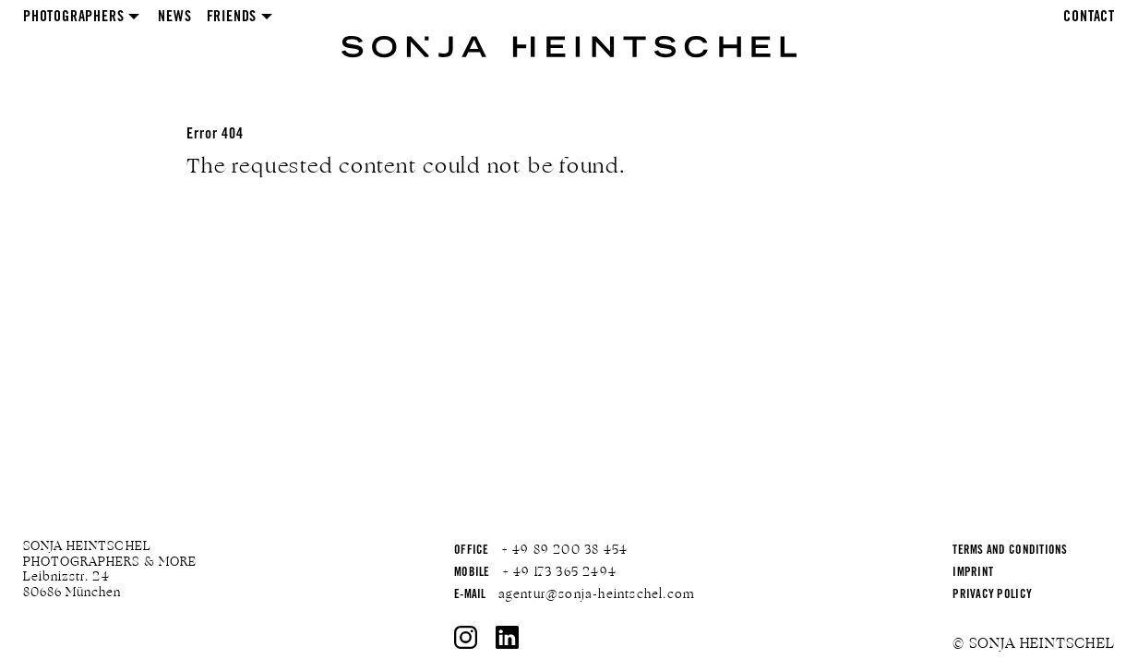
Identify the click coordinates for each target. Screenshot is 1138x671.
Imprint (972, 574)
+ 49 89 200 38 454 (565, 550)
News (174, 17)
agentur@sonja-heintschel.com (597, 594)
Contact (1089, 17)
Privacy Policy (992, 596)
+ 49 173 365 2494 (559, 572)
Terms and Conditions (1009, 551)
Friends (232, 17)
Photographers (73, 17)
